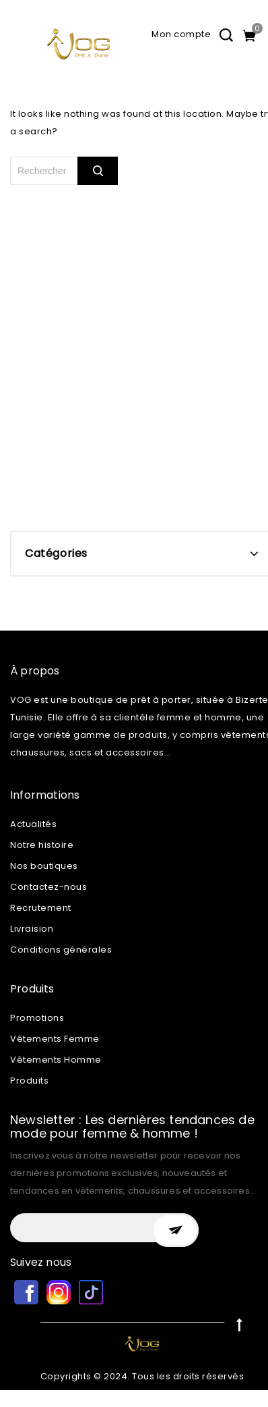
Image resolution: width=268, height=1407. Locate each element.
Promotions (37, 1017)
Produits (29, 1080)
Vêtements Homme (56, 1059)
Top (239, 1324)
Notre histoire (41, 845)
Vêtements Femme (55, 1038)
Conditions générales (61, 949)
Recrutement (40, 907)
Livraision (31, 928)
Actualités (33, 824)
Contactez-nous (48, 886)
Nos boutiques (44, 865)
